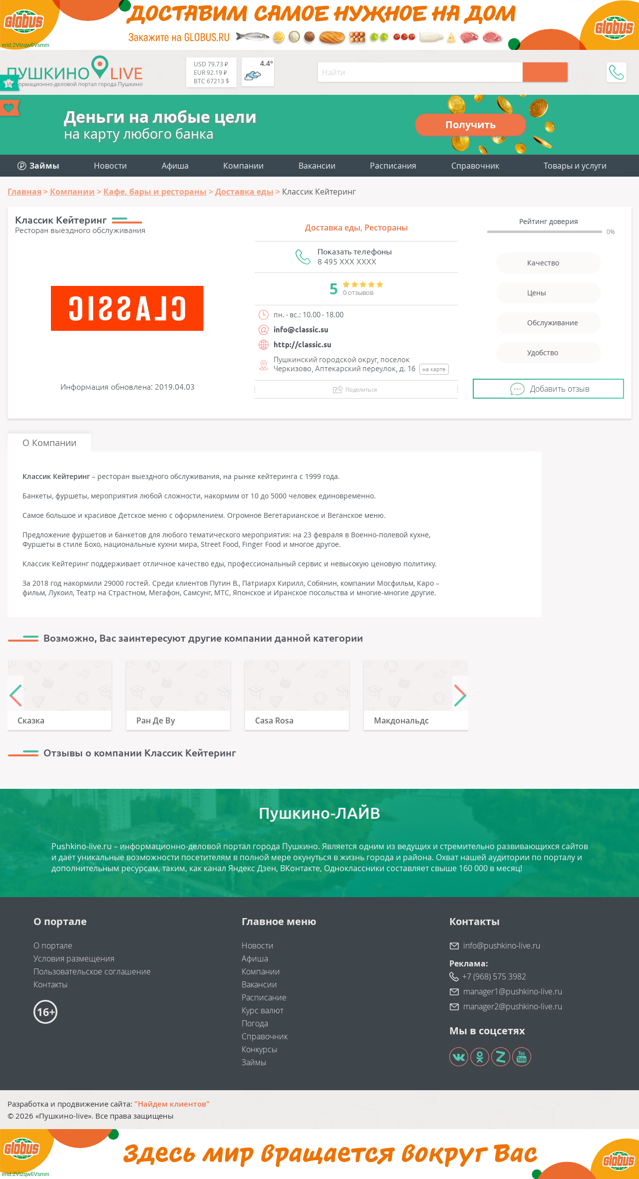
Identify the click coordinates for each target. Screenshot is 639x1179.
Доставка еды (332, 227)
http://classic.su (302, 344)
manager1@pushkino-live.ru (512, 991)
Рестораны (386, 227)
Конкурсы (260, 1049)
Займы (254, 1062)
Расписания (393, 165)
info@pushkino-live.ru (501, 945)
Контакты (50, 984)
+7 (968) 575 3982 (494, 976)
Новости (110, 165)
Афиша (175, 165)
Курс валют (263, 1010)
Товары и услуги (575, 165)
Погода (255, 1023)
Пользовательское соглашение (92, 971)
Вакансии (317, 165)
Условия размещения (73, 958)
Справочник (475, 165)
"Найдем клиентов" (172, 1104)
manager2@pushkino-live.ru (512, 1006)
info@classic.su (301, 329)
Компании (243, 165)
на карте (434, 369)
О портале (52, 945)
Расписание (264, 997)
